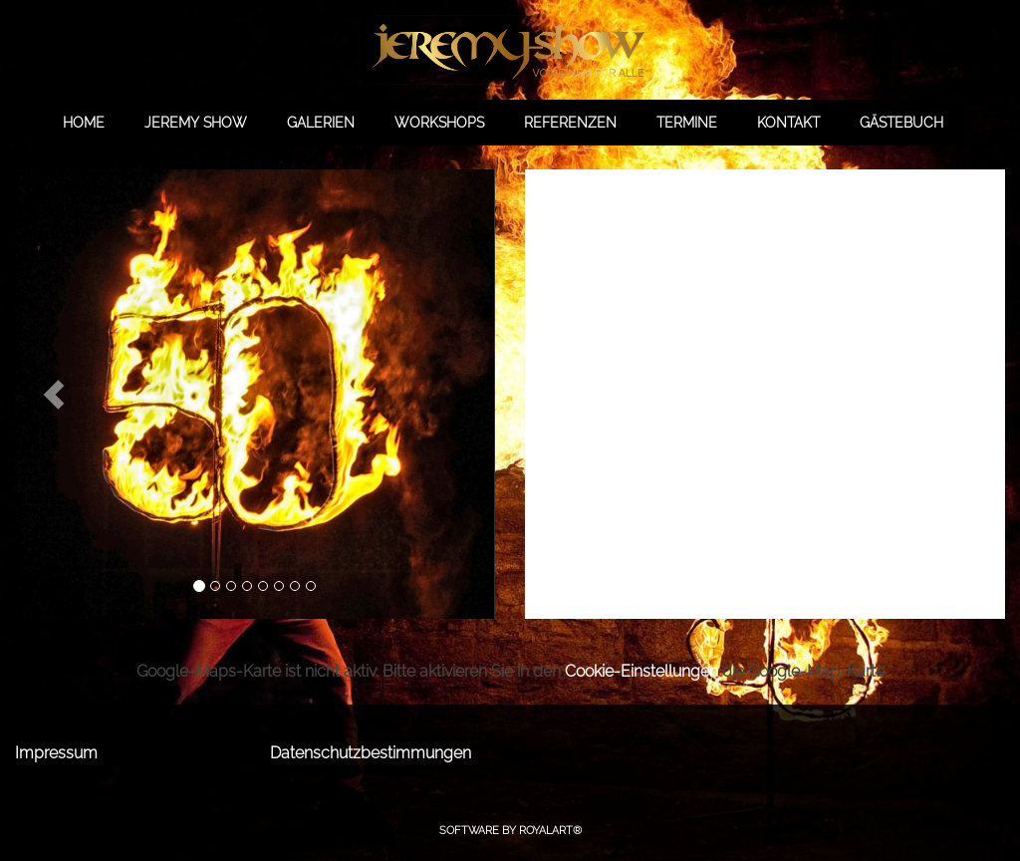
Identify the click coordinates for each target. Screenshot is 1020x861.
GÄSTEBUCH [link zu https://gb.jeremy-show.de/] (901, 123)
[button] (54, 394)
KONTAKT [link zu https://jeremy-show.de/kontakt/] (788, 123)
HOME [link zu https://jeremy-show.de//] (84, 123)
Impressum (56, 752)
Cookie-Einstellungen (641, 671)
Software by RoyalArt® (510, 830)
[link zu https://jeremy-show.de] (510, 50)
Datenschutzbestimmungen (370, 752)
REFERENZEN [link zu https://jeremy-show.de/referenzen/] (570, 123)
